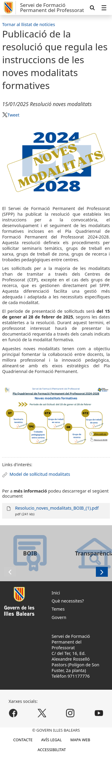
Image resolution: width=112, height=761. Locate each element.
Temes (58, 609)
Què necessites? (68, 601)
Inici (56, 593)
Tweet (13, 115)
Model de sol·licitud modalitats (40, 474)
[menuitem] (104, 8)
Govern (59, 617)
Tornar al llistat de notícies (28, 24)
